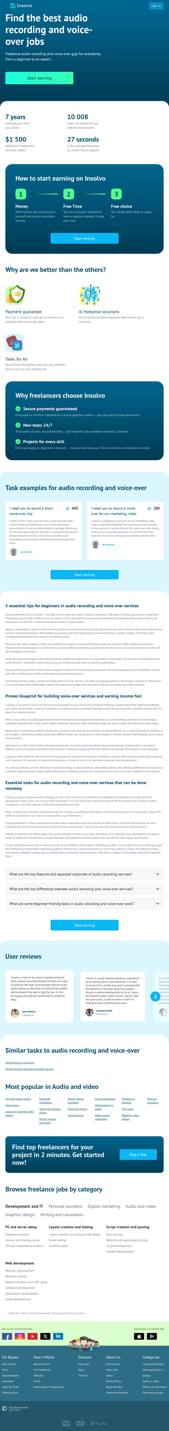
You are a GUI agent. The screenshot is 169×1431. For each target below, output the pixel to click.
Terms (109, 1375)
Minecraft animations (45, 1100)
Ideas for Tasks (10, 1387)
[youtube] (33, 1336)
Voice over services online (50, 1110)
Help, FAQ (112, 1369)
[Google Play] (152, 1336)
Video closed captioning (102, 1117)
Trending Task (10, 1392)
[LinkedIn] (58, 1336)
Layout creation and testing (71, 1227)
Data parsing (114, 1234)
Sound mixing (76, 1115)
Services (83, 1375)
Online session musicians (19, 1062)
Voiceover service (77, 1109)
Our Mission (113, 1364)
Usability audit (58, 1246)
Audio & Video (151, 1381)
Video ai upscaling (152, 1100)
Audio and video (17, 1313)
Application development (21, 1293)
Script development (119, 1246)
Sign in (156, 6)
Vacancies (83, 1364)
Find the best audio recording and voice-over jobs (57, 1313)
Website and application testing (126, 1240)
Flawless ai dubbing (128, 1100)
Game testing (57, 1240)
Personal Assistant (153, 1392)
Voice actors (12, 1105)
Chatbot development (120, 1251)
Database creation (17, 1234)
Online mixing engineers (76, 1100)
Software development (20, 1288)
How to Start (9, 1364)
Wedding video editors (130, 1117)
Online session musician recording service (29, 1069)
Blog (81, 1369)
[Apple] (139, 1336)
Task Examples (10, 1375)
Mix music (127, 1109)
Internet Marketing (153, 1364)
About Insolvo (42, 1364)
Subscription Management (49, 1387)
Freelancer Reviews (117, 1392)
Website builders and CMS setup (26, 1282)
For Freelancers (42, 1369)
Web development (19, 1263)
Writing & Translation (155, 1387)
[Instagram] (20, 1336)
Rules (37, 1381)
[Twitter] (45, 1336)
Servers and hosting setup (22, 1240)
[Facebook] (7, 1336)
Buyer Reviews (114, 1387)
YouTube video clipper (18, 1099)
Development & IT (153, 1369)
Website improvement (19, 1271)
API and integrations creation (24, 1246)
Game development (18, 1299)
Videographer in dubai (104, 1107)
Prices (5, 1369)
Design (147, 1375)
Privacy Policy (113, 1381)
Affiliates (39, 1375)
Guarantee (8, 1381)
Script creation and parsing (127, 1227)
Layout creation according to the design (75, 1234)
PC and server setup (21, 1227)
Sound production (105, 1099)
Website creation (16, 1276)
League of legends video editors (19, 1113)
